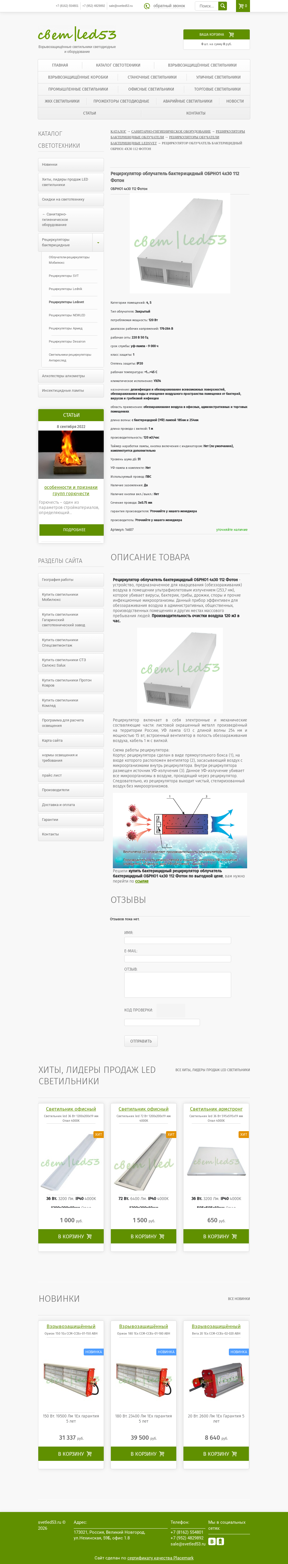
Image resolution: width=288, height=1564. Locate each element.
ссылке (142, 881)
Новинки (49, 164)
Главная (60, 65)
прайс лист (52, 775)
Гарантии (50, 819)
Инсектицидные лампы (63, 390)
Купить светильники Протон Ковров (67, 683)
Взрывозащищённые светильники (202, 65)
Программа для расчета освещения (63, 723)
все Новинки (239, 1299)
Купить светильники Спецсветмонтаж (60, 642)
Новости (235, 101)
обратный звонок (169, 6)
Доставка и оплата (58, 805)
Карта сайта (52, 740)
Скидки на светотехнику (63, 199)
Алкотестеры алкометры (63, 376)
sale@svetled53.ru (121, 5)
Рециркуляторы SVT (64, 276)
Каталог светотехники (118, 65)
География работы (57, 579)
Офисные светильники (151, 89)
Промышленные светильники (78, 89)
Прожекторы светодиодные (121, 101)
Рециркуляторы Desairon (67, 341)
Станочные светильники (152, 77)
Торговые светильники (217, 89)
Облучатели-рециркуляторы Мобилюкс (69, 260)
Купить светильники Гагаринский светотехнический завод (63, 619)
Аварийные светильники (187, 101)
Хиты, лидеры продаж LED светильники (65, 182)
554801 (67, 5)
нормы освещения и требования (60, 758)
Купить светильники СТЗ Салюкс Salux (64, 662)
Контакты (195, 113)
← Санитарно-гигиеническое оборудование (55, 219)
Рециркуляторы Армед (66, 328)
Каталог (118, 131)
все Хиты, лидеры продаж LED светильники (212, 1070)
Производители (55, 790)
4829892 (93, 5)
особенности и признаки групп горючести (71, 490)
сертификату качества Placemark (160, 1558)
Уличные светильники (218, 77)
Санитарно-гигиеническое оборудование (171, 131)
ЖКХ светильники (62, 101)
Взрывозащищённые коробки (78, 77)
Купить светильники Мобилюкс (60, 597)
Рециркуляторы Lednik (65, 289)
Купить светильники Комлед (60, 703)
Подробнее (74, 529)
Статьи (89, 113)
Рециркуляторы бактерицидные (73, 242)
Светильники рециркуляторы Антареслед (70, 357)
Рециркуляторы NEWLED (67, 315)
